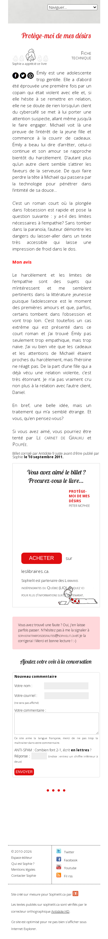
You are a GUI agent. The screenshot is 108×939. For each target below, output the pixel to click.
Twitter (69, 852)
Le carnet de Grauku (60, 437)
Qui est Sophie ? (22, 863)
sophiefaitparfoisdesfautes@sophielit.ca (46, 635)
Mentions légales (23, 869)
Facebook (70, 860)
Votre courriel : (25, 695)
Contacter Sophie (23, 875)
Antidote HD (60, 911)
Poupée (19, 444)
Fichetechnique (81, 55)
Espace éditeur (21, 857)
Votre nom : (23, 686)
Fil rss (68, 876)
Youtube (70, 868)
